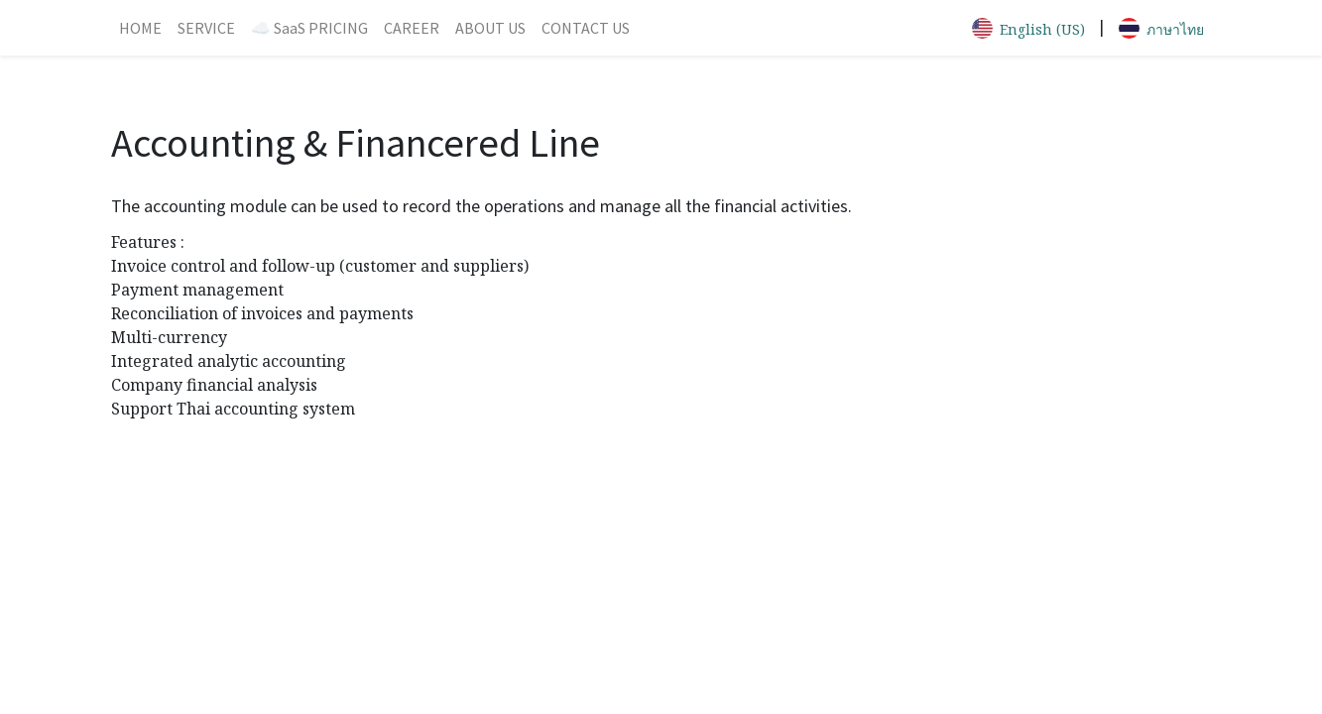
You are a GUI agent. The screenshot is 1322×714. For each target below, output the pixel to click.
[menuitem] (140, 28)
